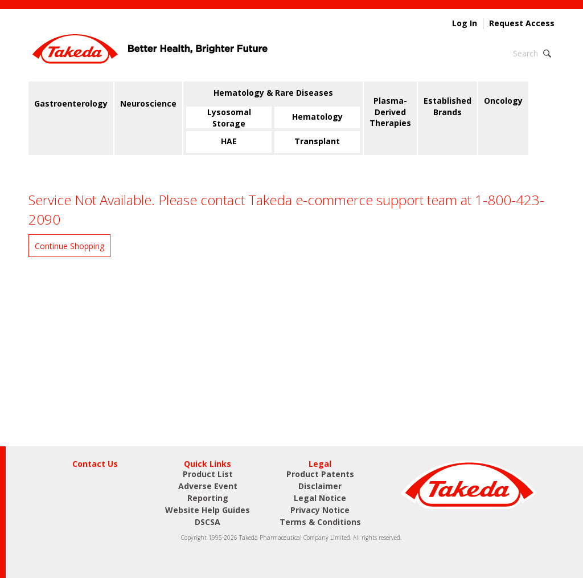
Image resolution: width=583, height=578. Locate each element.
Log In (464, 23)
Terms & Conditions (320, 521)
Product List (208, 474)
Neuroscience (148, 103)
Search (525, 53)
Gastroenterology (71, 103)
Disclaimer (320, 486)
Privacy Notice (320, 509)
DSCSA (207, 521)
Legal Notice (320, 497)
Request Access (522, 23)
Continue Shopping (69, 246)
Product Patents (320, 474)
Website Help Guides (207, 509)
